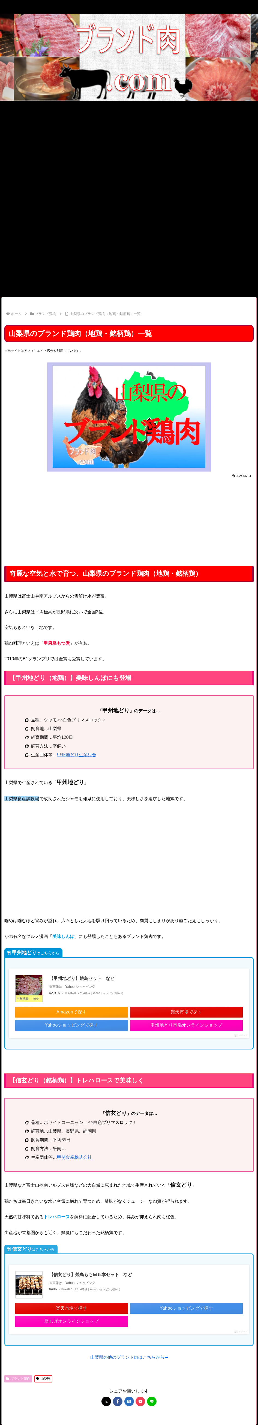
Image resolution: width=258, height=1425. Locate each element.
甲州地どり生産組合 (76, 754)
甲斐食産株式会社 (74, 1157)
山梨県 (43, 1379)
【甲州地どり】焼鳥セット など (82, 978)
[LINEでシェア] (152, 1401)
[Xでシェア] (106, 1401)
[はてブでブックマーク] (129, 1401)
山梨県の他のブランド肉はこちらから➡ (129, 1357)
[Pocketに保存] (140, 1401)
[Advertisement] (129, 142)
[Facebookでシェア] (117, 1401)
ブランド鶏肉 (18, 1379)
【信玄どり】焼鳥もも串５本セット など (90, 1274)
